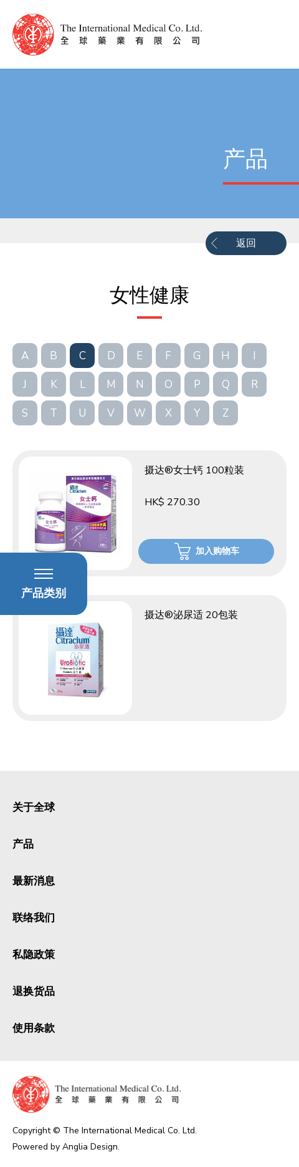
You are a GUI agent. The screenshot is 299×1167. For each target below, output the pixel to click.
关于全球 (33, 807)
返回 (246, 243)
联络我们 (33, 918)
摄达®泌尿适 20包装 (191, 615)
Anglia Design (90, 1147)
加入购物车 (217, 551)
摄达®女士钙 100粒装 (194, 470)
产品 (23, 844)
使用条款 (33, 1028)
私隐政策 (33, 954)
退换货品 (33, 991)
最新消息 (33, 881)
